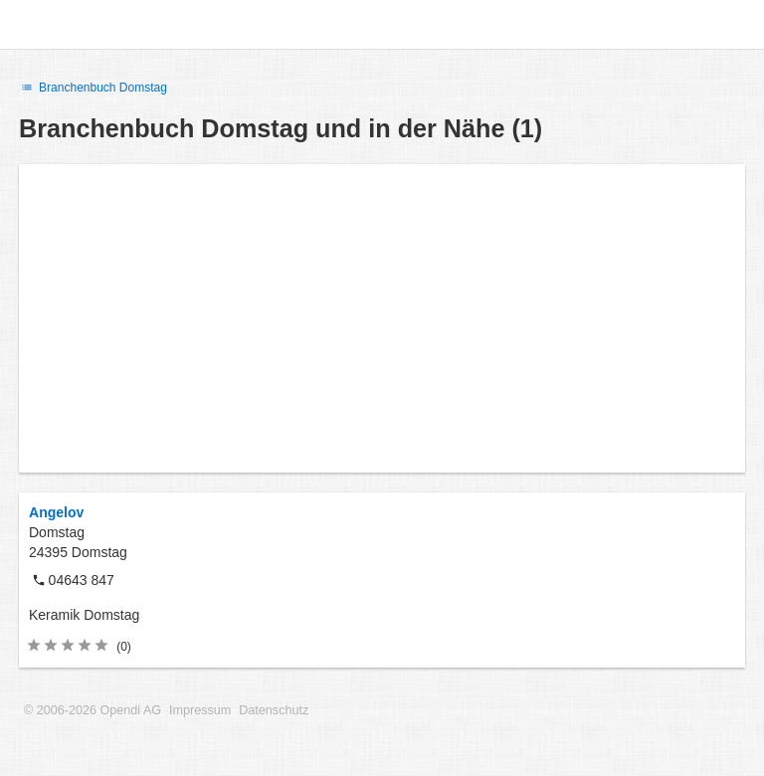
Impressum (200, 710)
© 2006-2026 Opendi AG (92, 710)
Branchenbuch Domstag (93, 88)
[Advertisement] (382, 318)
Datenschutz (273, 710)
